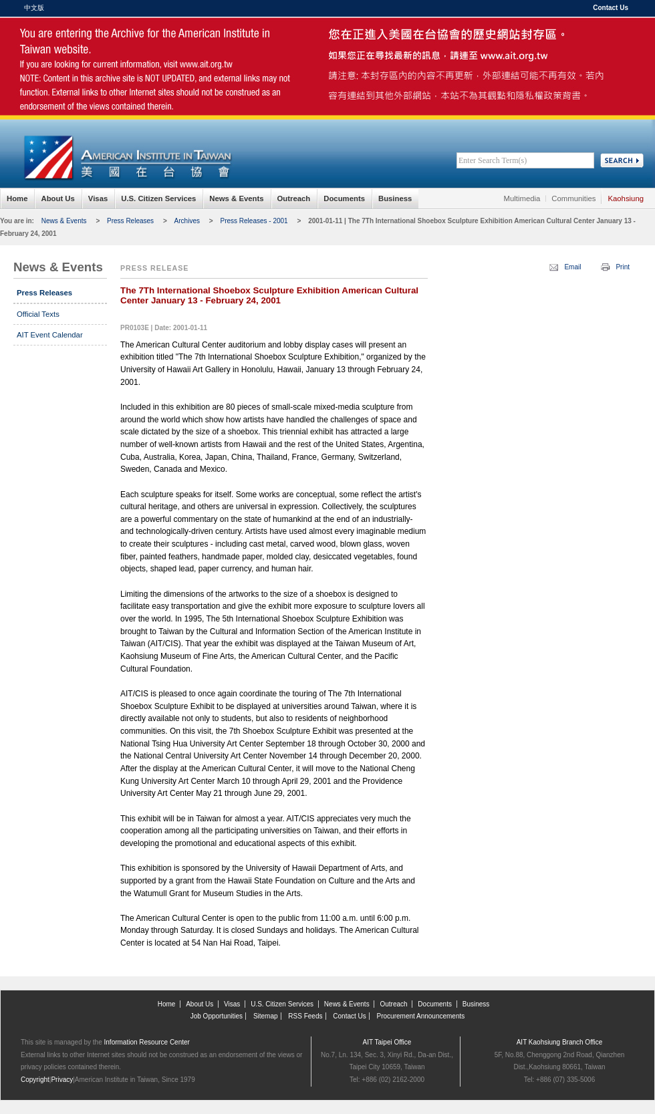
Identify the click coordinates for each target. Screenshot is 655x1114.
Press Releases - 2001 (253, 221)
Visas (98, 198)
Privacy (62, 1079)
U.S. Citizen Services (158, 198)
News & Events (236, 198)
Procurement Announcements (421, 1016)
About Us (57, 198)
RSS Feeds (305, 1016)
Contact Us (610, 7)
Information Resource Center (147, 1042)
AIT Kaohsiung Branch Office (560, 1042)
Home (17, 198)
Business (395, 198)
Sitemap (265, 1016)
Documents (344, 198)
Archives (187, 221)
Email (572, 267)
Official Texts (38, 314)
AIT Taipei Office (387, 1042)
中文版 (34, 7)
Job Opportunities (216, 1016)
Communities (573, 198)
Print (623, 267)
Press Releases (130, 221)
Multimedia (522, 198)
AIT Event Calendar (50, 335)
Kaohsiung (626, 198)
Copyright (35, 1079)
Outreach (294, 198)
